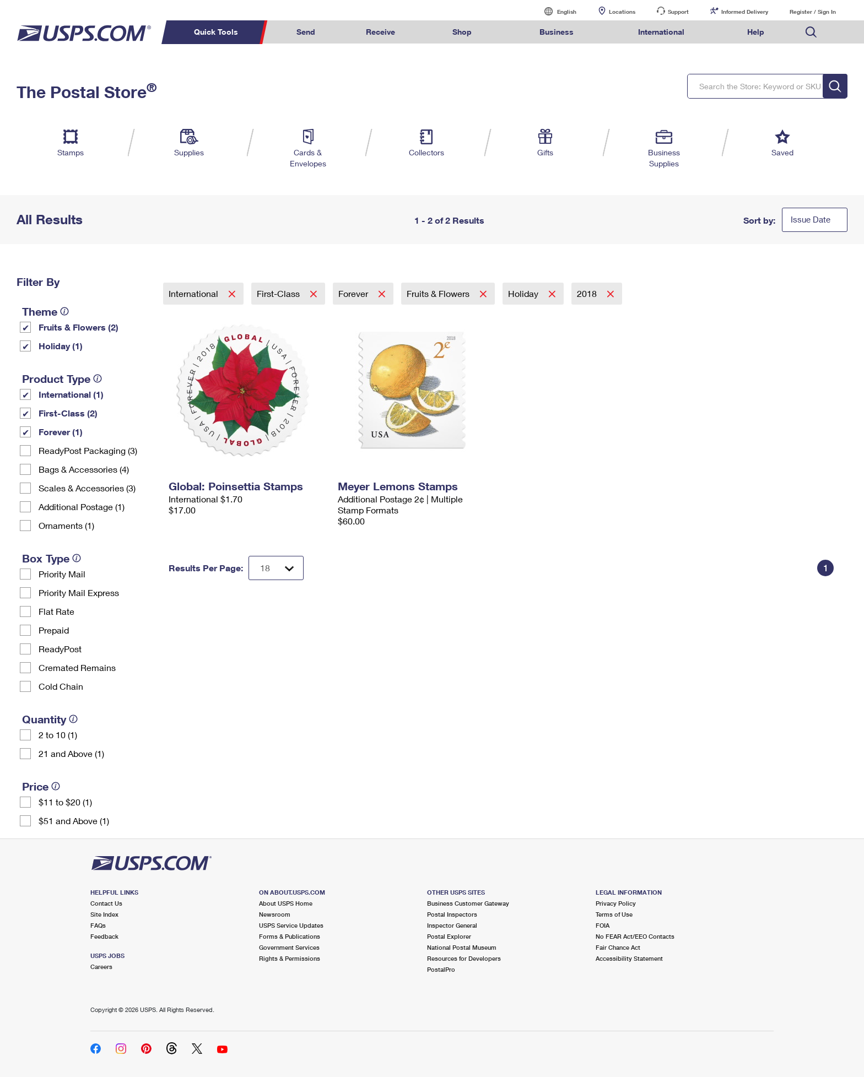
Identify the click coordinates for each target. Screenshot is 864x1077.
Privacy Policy (616, 903)
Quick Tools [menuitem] (216, 31)
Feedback (104, 936)
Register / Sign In (813, 11)
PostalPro (441, 969)
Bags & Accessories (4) (84, 469)
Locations (622, 11)
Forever (354, 293)
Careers (101, 966)
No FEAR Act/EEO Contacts (635, 936)
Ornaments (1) (66, 525)
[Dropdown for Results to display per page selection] (276, 568)
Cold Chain (61, 686)
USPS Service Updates (291, 925)
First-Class (279, 293)
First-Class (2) (68, 413)
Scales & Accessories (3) (87, 488)
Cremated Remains (77, 667)
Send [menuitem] (305, 31)
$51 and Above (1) (74, 820)
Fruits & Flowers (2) (78, 327)
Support (678, 11)
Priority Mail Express (79, 592)
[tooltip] (64, 311)
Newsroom (274, 914)
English (555, 11)
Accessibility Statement (629, 958)
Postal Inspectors (452, 914)
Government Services (289, 947)
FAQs (98, 925)
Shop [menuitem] (462, 31)
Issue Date (810, 219)
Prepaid (54, 630)
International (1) (71, 394)
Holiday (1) (61, 345)
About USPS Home (285, 903)
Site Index (104, 914)
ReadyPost (60, 648)
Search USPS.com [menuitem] (811, 32)
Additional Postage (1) (82, 506)
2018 (588, 293)
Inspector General (452, 925)
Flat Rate (56, 611)
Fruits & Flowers (439, 293)
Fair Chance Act (618, 947)
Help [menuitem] (755, 31)
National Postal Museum (461, 947)
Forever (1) (61, 431)
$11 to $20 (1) (65, 802)
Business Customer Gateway (468, 903)
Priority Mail (62, 574)
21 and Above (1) (71, 753)
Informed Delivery (744, 11)
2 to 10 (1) (58, 734)
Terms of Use (614, 914)
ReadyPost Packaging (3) (88, 450)
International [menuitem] (661, 31)
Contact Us (106, 903)
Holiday (524, 293)
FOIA (602, 925)
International (194, 293)
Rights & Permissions (289, 958)
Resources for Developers (464, 958)
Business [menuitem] (556, 31)
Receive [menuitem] (380, 31)
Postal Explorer (449, 936)
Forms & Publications (289, 936)
